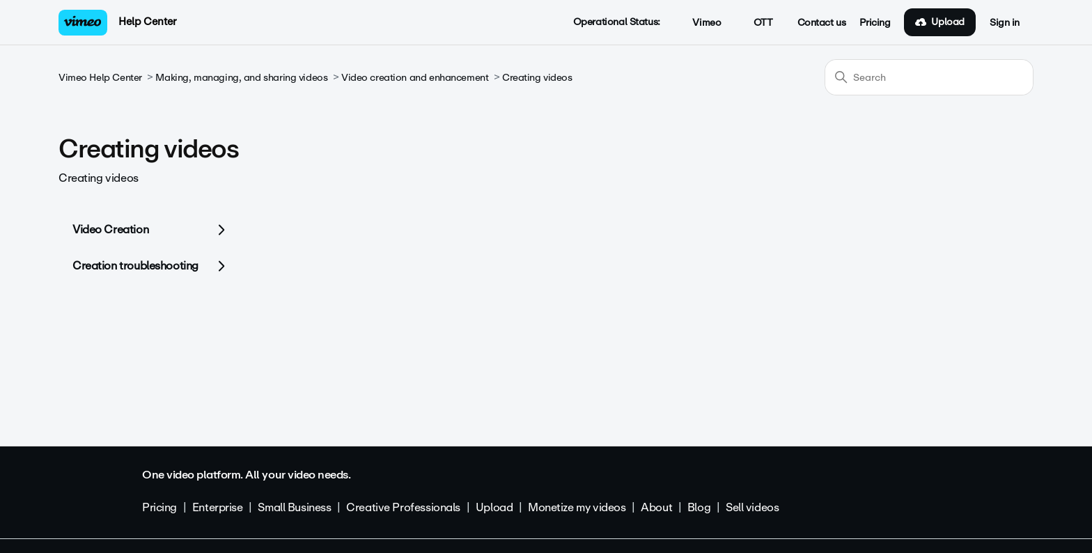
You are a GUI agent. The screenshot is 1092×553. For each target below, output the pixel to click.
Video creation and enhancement (414, 78)
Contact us (821, 23)
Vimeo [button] (699, 23)
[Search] (929, 77)
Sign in (1005, 23)
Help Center (147, 21)
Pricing (874, 23)
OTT (755, 23)
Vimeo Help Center (100, 78)
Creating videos (537, 78)
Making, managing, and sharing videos (241, 78)
